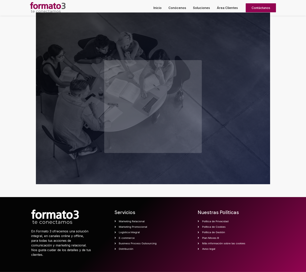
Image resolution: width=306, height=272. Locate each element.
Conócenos (177, 8)
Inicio (157, 8)
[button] (261, 7)
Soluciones (201, 8)
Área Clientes (227, 8)
